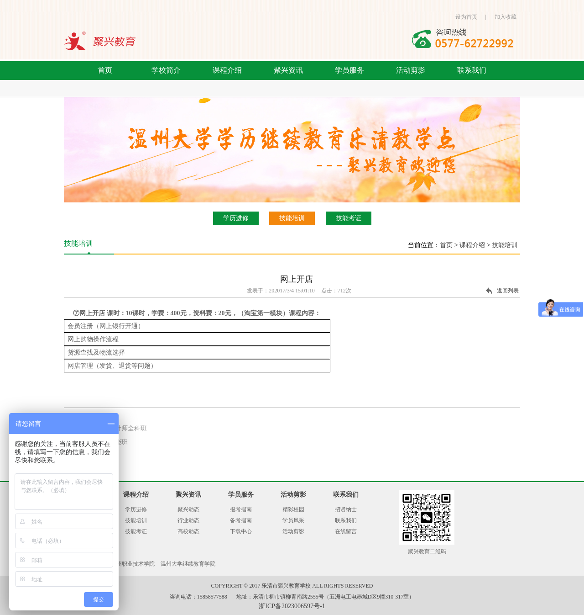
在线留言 (346, 531)
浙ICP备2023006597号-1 (292, 606)
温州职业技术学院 (133, 564)
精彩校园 (293, 509)
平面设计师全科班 (121, 428)
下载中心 (241, 531)
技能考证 (348, 218)
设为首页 (466, 17)
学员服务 (349, 70)
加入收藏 (505, 17)
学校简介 (166, 70)
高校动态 (188, 531)
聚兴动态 (188, 509)
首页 (105, 70)
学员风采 (293, 520)
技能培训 (292, 218)
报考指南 (241, 509)
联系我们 (471, 70)
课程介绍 (227, 70)
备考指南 (241, 520)
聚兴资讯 (288, 70)
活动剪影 (410, 70)
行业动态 (188, 520)
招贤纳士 (346, 509)
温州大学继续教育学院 (188, 564)
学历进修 (236, 218)
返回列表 (508, 290)
